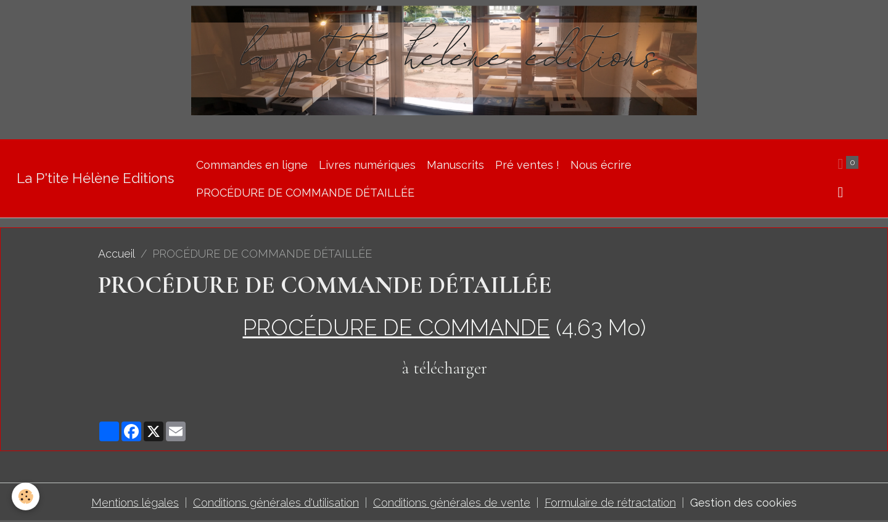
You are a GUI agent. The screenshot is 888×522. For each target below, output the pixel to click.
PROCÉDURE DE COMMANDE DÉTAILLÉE (305, 192)
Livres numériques (367, 164)
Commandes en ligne (252, 164)
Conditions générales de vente (451, 502)
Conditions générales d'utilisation (276, 502)
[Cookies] (26, 496)
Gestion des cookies (743, 502)
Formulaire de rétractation (610, 502)
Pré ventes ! (527, 164)
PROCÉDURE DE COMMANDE (396, 327)
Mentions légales (135, 502)
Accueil (116, 253)
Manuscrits (455, 164)
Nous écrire (600, 164)
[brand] (95, 178)
